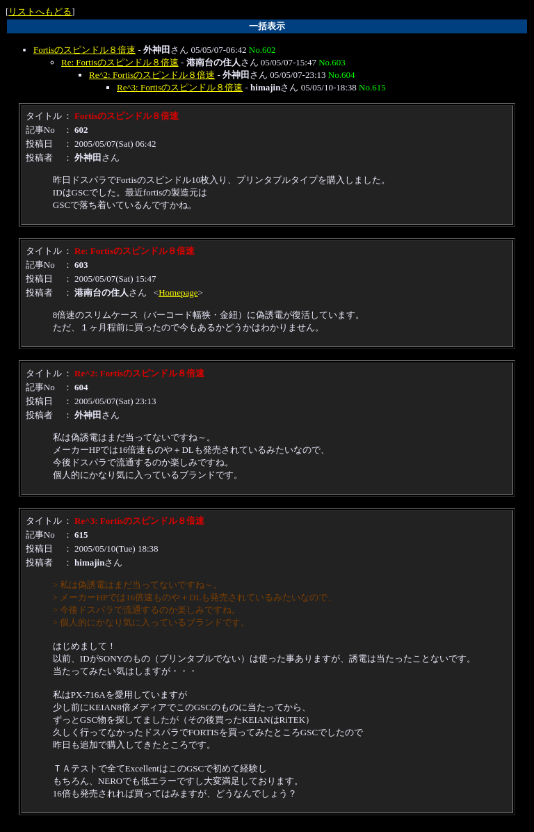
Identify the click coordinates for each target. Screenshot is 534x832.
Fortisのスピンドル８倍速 (84, 50)
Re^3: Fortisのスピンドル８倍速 (180, 87)
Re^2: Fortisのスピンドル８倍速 (152, 75)
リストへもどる (40, 11)
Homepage (178, 292)
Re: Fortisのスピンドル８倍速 (120, 62)
